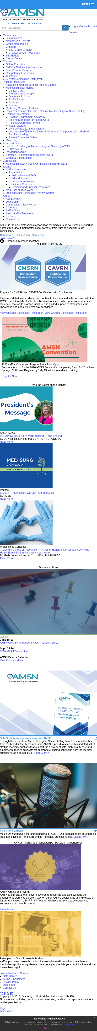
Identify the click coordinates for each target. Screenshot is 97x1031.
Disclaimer (9, 984)
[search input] (31, 28)
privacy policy (69, 1024)
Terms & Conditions (14, 979)
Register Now (9, 376)
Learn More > (41, 753)
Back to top (6, 1011)
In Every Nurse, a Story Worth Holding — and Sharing (31, 436)
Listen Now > (81, 836)
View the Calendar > (11, 660)
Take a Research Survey (14, 973)
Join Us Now (7, 238)
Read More (6, 441)
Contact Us (9, 987)
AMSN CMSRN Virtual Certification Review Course (29, 642)
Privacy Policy (11, 982)
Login (3, 1008)
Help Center (10, 976)
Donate (73, 32)
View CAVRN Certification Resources (66, 312)
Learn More (6, 909)
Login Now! (47, 241)
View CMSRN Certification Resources (21, 312)
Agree (47, 1028)
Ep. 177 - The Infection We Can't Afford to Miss (27, 492)
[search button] (65, 28)
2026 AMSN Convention (14, 651)
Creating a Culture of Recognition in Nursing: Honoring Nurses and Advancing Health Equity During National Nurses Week (44, 551)
